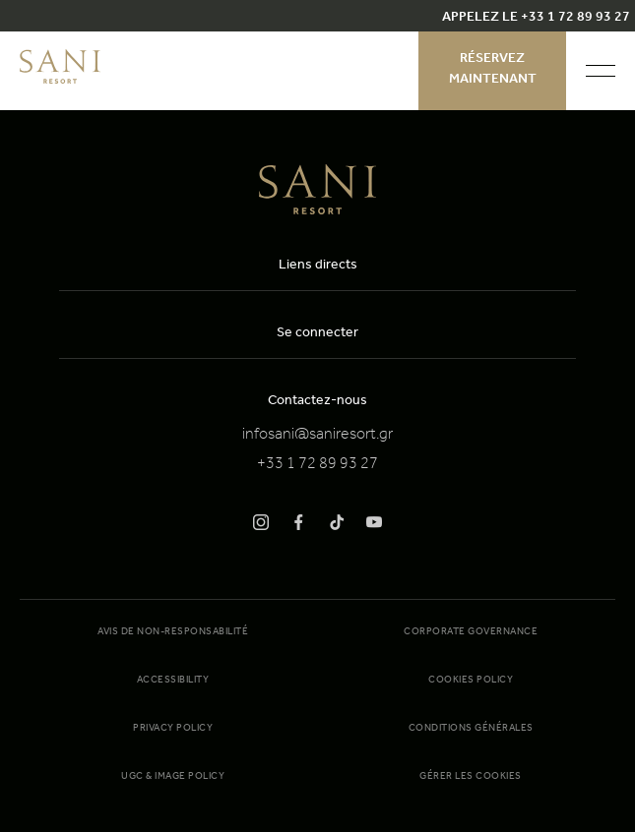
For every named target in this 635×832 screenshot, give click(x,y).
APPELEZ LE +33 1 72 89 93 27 (536, 19)
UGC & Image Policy (172, 777)
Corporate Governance (471, 632)
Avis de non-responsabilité (172, 632)
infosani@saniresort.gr (317, 436)
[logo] (60, 81)
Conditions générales (471, 729)
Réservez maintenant (493, 70)
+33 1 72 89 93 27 (317, 465)
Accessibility (173, 680)
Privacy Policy (173, 729)
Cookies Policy (470, 680)
